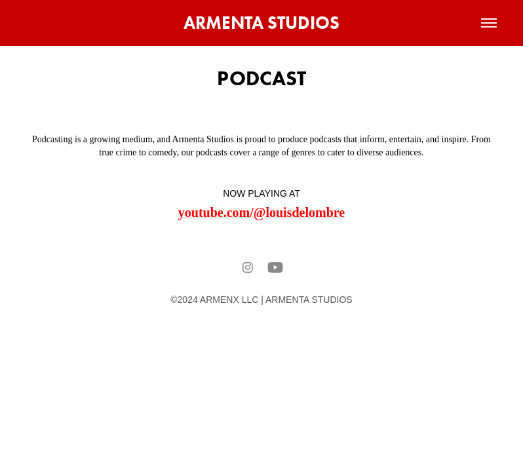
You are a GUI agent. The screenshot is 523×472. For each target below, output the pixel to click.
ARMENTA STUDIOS (261, 22)
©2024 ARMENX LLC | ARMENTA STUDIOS (261, 299)
